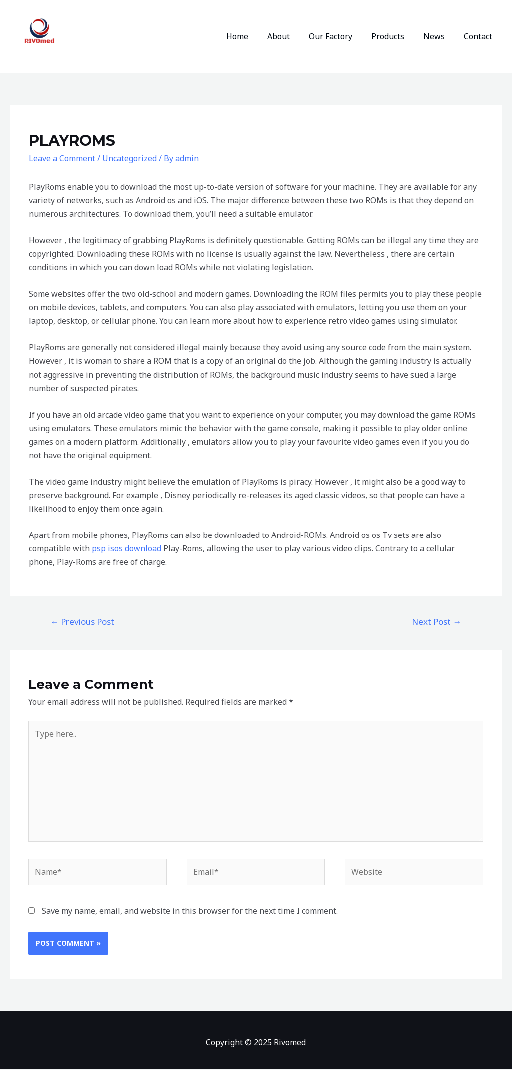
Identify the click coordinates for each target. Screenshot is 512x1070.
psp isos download (127, 548)
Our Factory (341, 36)
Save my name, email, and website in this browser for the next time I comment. (190, 911)
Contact (480, 36)
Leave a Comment (62, 158)
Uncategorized (129, 158)
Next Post (437, 621)
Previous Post (82, 621)
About (292, 36)
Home (254, 36)
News (439, 36)
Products (395, 36)
